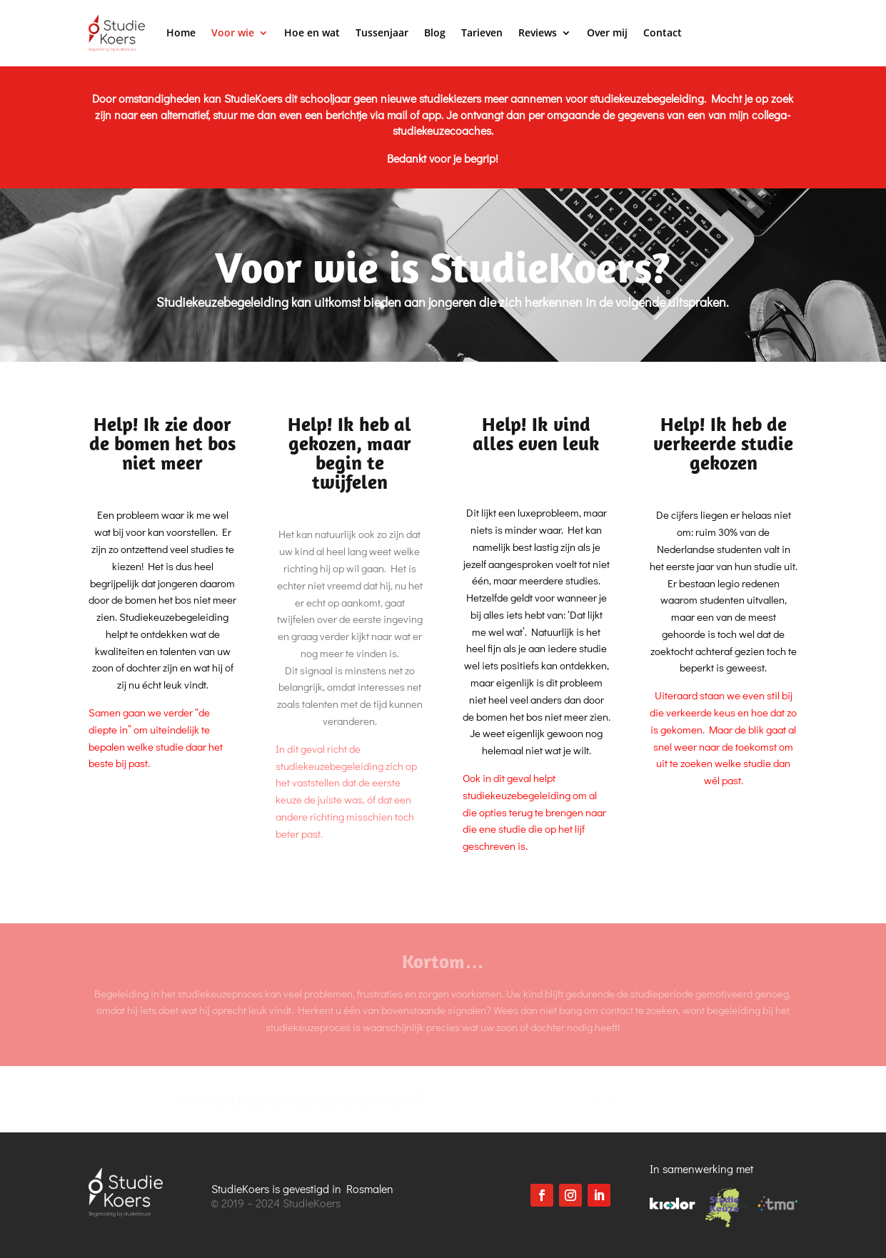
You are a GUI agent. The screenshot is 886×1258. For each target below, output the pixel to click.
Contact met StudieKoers (551, 1099)
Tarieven (482, 32)
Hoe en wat (312, 32)
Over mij (607, 32)
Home (181, 32)
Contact (662, 32)
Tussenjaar (382, 32)
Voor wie (232, 32)
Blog (434, 32)
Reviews (537, 32)
